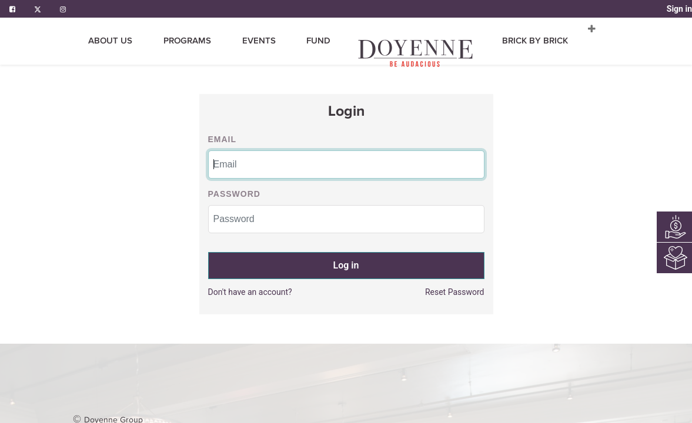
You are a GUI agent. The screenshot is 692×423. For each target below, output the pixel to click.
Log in (346, 265)
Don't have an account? (250, 292)
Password (234, 194)
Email (222, 139)
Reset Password (454, 292)
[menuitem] (243, 41)
